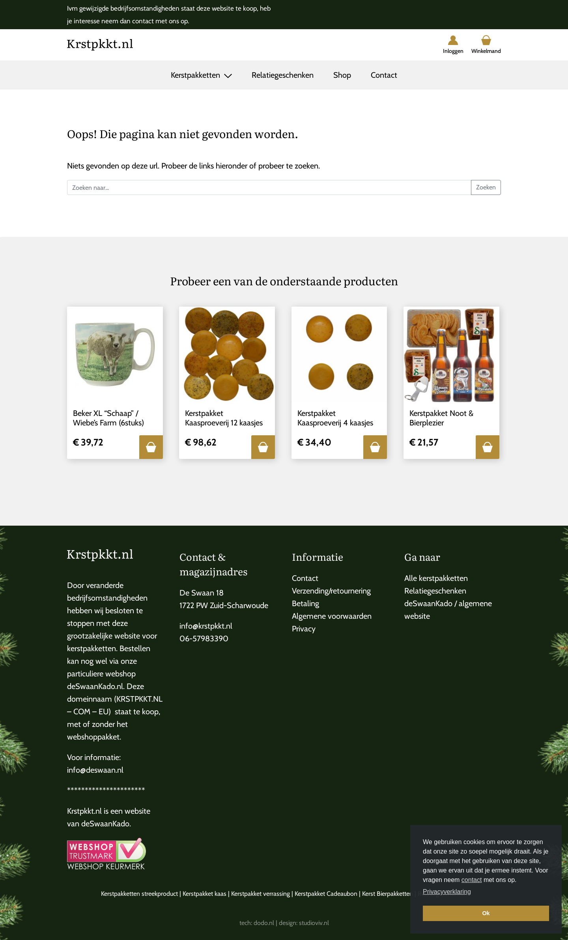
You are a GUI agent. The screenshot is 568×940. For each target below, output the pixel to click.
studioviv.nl (314, 923)
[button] (151, 447)
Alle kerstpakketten (436, 578)
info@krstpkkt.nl (205, 626)
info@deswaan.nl (95, 770)
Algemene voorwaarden (332, 616)
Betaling (305, 603)
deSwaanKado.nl (95, 686)
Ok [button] (486, 913)
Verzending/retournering (331, 590)
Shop (342, 75)
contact (472, 879)
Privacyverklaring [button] (447, 891)
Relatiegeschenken (283, 75)
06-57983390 (203, 638)
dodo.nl (264, 923)
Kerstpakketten (196, 75)
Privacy (304, 628)
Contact (384, 75)
